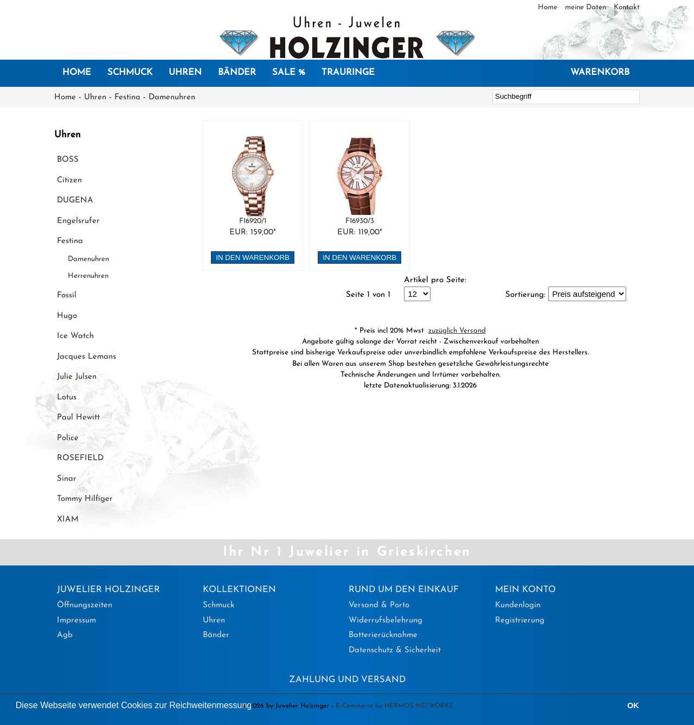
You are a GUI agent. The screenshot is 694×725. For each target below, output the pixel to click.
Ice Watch (75, 336)
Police (68, 438)
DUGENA (75, 200)
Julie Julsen (77, 377)
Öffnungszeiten (84, 605)
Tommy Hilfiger (85, 499)
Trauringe (348, 72)
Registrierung (519, 620)
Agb (65, 635)
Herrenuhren (88, 275)
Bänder (237, 72)
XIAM (68, 520)
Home (549, 7)
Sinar (66, 479)
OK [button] (633, 705)
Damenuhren (172, 97)
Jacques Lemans (86, 357)
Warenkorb (599, 72)
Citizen (69, 180)
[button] (256, 706)
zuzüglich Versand (457, 330)
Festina (127, 97)
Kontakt (627, 7)
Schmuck (129, 72)
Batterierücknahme (383, 635)
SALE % (288, 72)
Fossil (66, 295)
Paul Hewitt (78, 418)
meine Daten (586, 7)
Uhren (185, 72)
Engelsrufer (78, 221)
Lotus (66, 397)
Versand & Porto (379, 605)
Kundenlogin (518, 605)
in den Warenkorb (253, 257)
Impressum (76, 620)
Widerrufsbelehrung (385, 620)
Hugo (67, 316)
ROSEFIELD (80, 458)
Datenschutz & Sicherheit (395, 650)
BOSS (68, 160)
